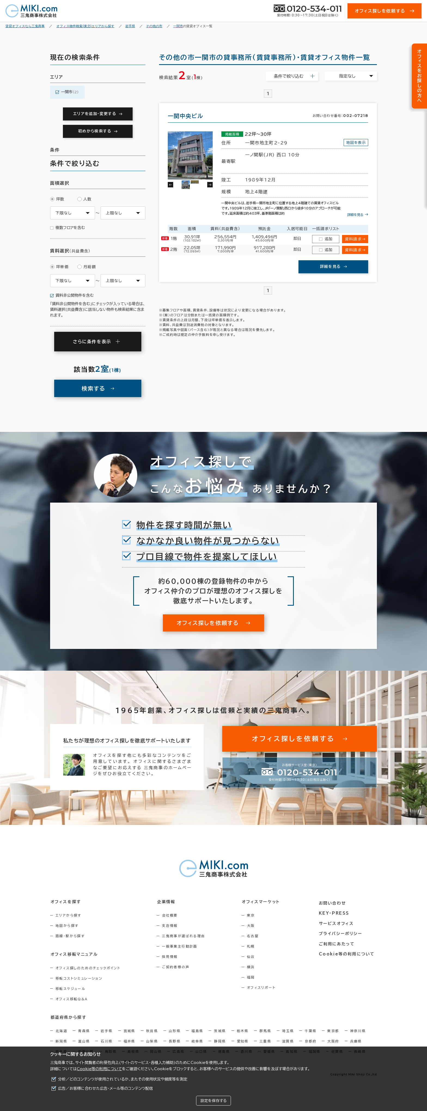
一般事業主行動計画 (181, 946)
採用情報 (172, 956)
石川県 (106, 1040)
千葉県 (310, 1030)
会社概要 (172, 915)
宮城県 (129, 1030)
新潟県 (61, 1040)
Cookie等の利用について (99, 1069)
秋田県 (152, 1030)
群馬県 (265, 1030)
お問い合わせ (334, 901)
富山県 (84, 1040)
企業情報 (167, 901)
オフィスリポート (264, 987)
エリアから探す (68, 915)
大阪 (254, 925)
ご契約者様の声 (177, 966)
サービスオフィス (338, 922)
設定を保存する (213, 1101)
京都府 (310, 1040)
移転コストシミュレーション (79, 978)
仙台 (254, 956)
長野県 (175, 1040)
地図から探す (67, 925)
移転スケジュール (71, 988)
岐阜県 (197, 1040)
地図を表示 (354, 142)
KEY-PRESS (336, 912)
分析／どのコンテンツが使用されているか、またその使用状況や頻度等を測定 (122, 1079)
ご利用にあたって (339, 942)
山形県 (175, 1030)
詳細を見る (355, 214)
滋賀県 (288, 1040)
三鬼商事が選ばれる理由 (185, 935)
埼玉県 (288, 1030)
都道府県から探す (68, 1017)
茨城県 (220, 1030)
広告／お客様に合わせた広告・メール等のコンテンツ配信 (105, 1088)
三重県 (265, 1040)
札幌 (254, 946)
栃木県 (243, 1030)
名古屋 (256, 935)
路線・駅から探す (70, 935)
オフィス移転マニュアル (74, 954)
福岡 (254, 977)
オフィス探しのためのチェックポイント (88, 967)
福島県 (197, 1030)
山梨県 (152, 1040)
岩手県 (106, 1030)
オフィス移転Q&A (72, 998)
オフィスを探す (65, 901)
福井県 (129, 1040)
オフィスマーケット (263, 901)
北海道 (61, 1030)
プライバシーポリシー (342, 932)
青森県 (84, 1030)
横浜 (254, 966)
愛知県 (243, 1040)
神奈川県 (358, 1030)
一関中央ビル (185, 116)
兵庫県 (356, 1040)
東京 (254, 915)
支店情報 (172, 925)
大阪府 (333, 1040)
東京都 (333, 1030)
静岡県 (220, 1040)
